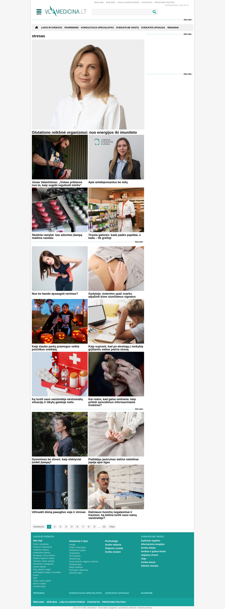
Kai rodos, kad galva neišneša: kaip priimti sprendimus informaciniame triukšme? (112, 402)
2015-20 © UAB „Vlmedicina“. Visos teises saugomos (95, 608)
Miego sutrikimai (76, 567)
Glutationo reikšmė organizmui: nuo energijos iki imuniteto (84, 132)
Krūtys (36, 575)
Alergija (72, 545)
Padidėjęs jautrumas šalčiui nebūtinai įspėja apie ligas (113, 461)
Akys (35, 578)
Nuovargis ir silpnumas (78, 570)
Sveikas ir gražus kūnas (153, 551)
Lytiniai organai (39, 567)
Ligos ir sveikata (51, 27)
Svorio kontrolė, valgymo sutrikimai (83, 561)
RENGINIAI (173, 27)
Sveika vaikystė (113, 544)
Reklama (99, 2)
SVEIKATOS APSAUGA (153, 27)
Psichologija (111, 541)
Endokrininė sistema (41, 553)
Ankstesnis (38, 526)
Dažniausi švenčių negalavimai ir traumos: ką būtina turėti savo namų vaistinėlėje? (112, 515)
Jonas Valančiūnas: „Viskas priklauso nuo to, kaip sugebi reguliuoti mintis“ (57, 184)
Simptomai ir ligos (78, 541)
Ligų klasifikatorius (128, 2)
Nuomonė (146, 593)
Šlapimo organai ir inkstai (43, 558)
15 (104, 526)
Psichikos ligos (39, 586)
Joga (143, 558)
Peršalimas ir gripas (77, 550)
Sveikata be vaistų (152, 536)
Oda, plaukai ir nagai (41, 569)
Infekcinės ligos (75, 573)
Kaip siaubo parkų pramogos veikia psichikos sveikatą (55, 348)
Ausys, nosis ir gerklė (42, 581)
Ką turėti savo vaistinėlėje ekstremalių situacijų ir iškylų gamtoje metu (57, 401)
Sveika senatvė (113, 552)
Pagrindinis (72, 27)
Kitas (112, 526)
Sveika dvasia (148, 562)
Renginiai (39, 593)
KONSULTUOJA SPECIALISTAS (97, 27)
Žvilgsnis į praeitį (114, 548)
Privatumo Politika (165, 2)
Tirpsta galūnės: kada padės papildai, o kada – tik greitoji (114, 236)
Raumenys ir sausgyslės (43, 564)
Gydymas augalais (150, 540)
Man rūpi (37, 540)
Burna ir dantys (39, 584)
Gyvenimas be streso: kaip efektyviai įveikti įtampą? (56, 461)
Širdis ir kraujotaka (41, 544)
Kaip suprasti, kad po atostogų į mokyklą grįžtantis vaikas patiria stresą (115, 348)
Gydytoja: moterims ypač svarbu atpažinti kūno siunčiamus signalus (112, 295)
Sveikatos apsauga (117, 593)
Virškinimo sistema (41, 550)
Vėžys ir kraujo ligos (77, 547)
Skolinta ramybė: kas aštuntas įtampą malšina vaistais (57, 236)
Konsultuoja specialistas (85, 593)
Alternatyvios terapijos (153, 544)
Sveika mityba (148, 548)
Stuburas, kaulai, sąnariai (43, 561)
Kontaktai (147, 2)
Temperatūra (74, 553)
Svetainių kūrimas (144, 608)
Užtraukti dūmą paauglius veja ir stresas (59, 512)
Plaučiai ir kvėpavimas (42, 547)
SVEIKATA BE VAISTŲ (127, 27)
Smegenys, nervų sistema (44, 555)
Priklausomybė (75, 564)
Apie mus (110, 2)
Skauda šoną (74, 559)
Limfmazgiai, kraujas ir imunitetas (47, 572)
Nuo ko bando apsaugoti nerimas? (55, 293)
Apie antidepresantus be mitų (108, 182)
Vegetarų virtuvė (149, 555)
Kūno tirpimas (75, 556)
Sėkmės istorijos (149, 566)
